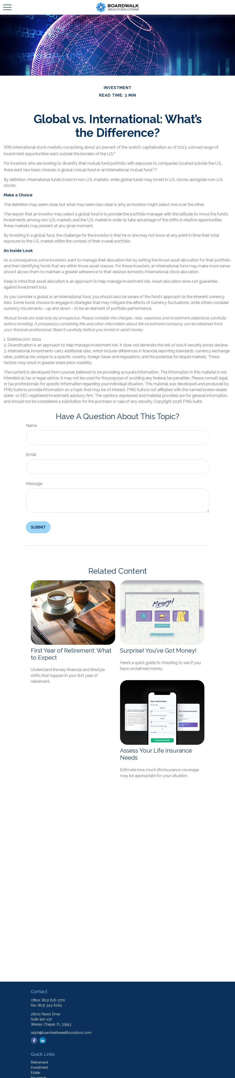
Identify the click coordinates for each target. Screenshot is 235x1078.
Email (31, 454)
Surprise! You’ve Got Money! (158, 650)
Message (34, 483)
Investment (39, 1067)
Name (31, 425)
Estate (35, 1073)
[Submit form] (38, 527)
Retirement (39, 1062)
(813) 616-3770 (53, 1000)
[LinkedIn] (42, 1040)
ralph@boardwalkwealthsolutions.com (61, 1033)
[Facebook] (34, 1040)
